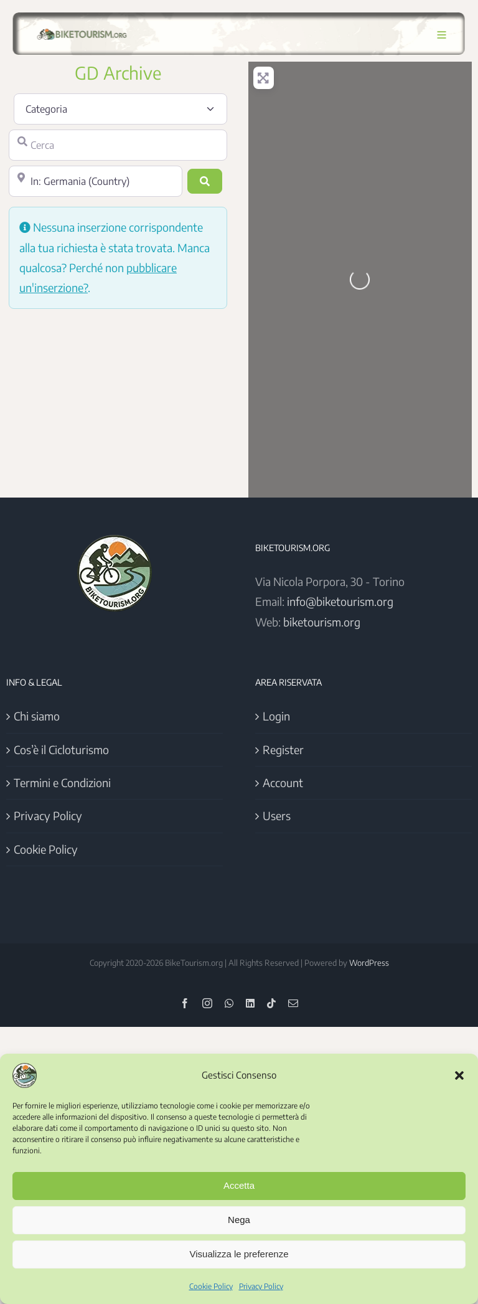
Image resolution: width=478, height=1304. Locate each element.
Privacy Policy (261, 1286)
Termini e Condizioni (62, 782)
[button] (459, 1075)
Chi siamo (37, 716)
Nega (239, 1219)
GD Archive (118, 72)
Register (283, 749)
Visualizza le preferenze (239, 1254)
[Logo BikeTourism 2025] (80, 29)
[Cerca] (118, 145)
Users (277, 815)
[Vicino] (95, 181)
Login (276, 716)
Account (283, 782)
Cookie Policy (211, 1286)
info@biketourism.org (340, 601)
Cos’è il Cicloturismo (61, 749)
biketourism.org (321, 622)
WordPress (369, 963)
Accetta (239, 1185)
